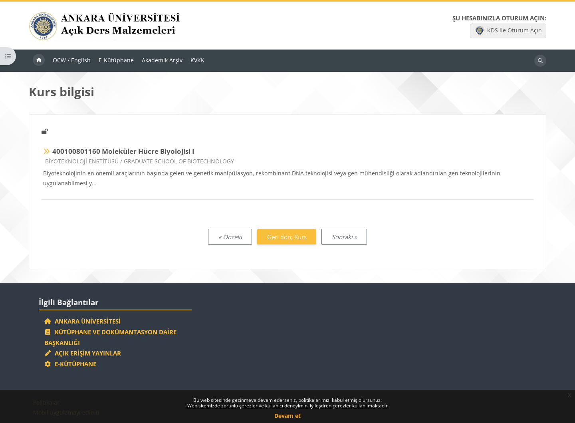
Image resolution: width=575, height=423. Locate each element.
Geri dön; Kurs (287, 237)
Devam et (287, 415)
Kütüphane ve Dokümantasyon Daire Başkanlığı (110, 337)
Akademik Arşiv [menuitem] (162, 60)
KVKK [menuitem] (197, 60)
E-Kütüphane (70, 364)
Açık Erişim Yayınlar (83, 353)
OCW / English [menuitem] (72, 60)
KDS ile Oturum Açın (508, 31)
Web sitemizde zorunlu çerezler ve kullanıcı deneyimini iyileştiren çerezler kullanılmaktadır (287, 405)
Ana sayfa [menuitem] (39, 61)
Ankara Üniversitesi (82, 321)
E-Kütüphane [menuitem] (116, 60)
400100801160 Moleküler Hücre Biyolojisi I (123, 151)
